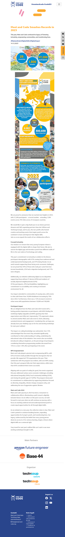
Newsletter (63, 50)
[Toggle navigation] (59, 4)
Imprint (29, 515)
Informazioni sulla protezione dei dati (30, 518)
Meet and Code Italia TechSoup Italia (17, 515)
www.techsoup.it (16, 519)
